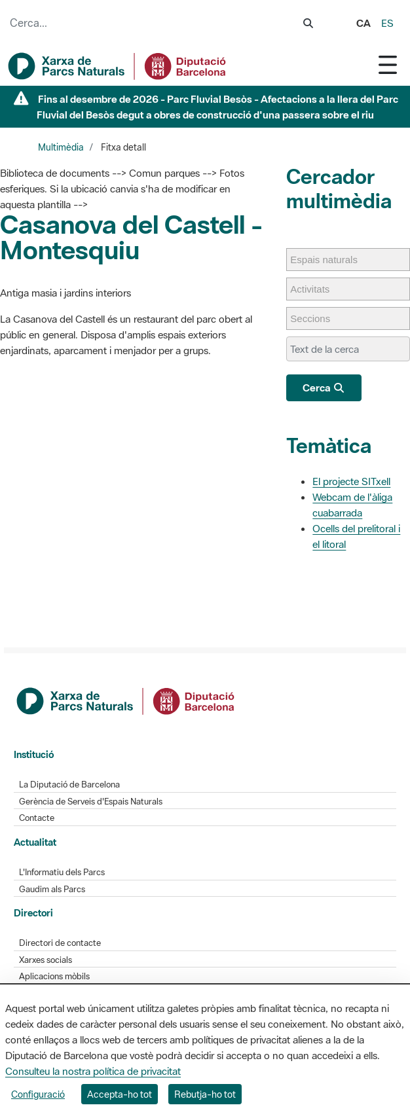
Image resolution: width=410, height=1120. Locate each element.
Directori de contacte (60, 942)
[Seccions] (316, 318)
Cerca (324, 387)
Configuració (38, 1094)
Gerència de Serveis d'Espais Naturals (90, 801)
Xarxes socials (45, 960)
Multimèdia (61, 147)
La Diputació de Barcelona (69, 784)
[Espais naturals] (330, 259)
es (387, 22)
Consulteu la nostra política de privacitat (93, 1070)
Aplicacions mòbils (54, 976)
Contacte (36, 817)
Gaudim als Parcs (52, 889)
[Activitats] (316, 289)
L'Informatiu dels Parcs (62, 872)
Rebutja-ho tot (205, 1094)
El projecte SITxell (351, 481)
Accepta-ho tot (119, 1094)
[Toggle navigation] (388, 64)
